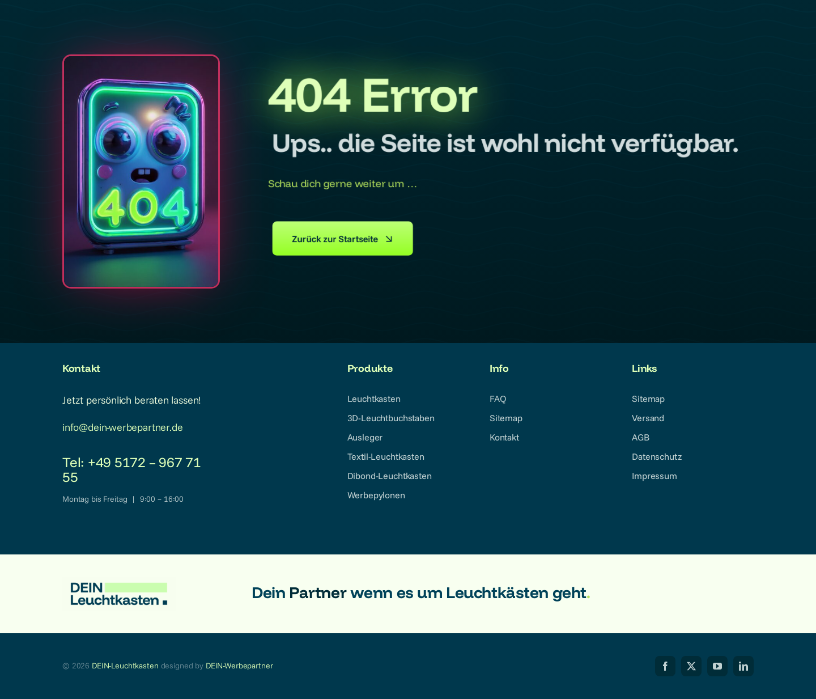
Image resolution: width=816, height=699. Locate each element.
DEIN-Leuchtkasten (125, 665)
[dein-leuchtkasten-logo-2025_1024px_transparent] (119, 581)
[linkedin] (743, 666)
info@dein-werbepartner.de (122, 427)
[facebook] (665, 666)
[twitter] (691, 666)
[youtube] (717, 666)
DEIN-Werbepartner (239, 665)
